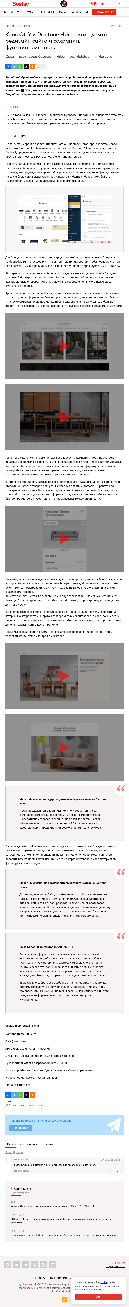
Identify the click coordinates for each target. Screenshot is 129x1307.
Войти (8, 1152)
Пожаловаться (21, 1170)
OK (98, 1297)
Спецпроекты (27, 12)
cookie (104, 1282)
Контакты (40, 1277)
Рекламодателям (58, 1277)
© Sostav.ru (26, 1284)
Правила (18, 1152)
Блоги (8, 12)
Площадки (21, 1188)
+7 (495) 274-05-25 (115, 1266)
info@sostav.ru (118, 1262)
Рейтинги (48, 12)
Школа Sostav (104, 12)
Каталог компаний (73, 12)
